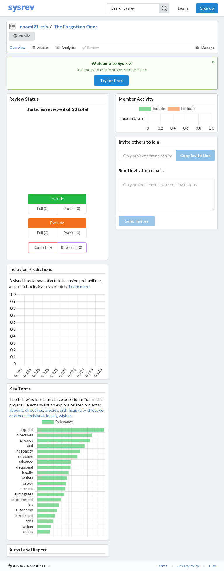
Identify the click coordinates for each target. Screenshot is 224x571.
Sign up (207, 8)
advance (16, 415)
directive (96, 410)
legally (51, 415)
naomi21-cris (34, 26)
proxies (51, 410)
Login (183, 8)
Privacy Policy (188, 566)
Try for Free (111, 80)
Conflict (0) (42, 247)
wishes (65, 415)
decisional (35, 415)
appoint (16, 410)
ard (63, 410)
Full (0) (42, 208)
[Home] (21, 8)
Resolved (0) (71, 247)
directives (34, 410)
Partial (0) (72, 208)
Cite (212, 566)
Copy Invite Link (195, 155)
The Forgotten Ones (76, 26)
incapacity (77, 410)
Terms (162, 566)
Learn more (79, 286)
